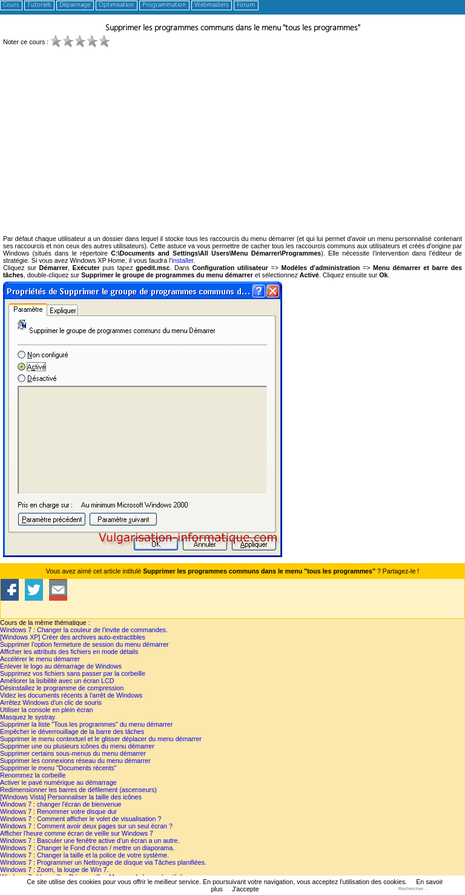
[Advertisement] (232, 144)
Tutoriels (39, 5)
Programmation (164, 5)
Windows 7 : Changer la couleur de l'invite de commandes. (84, 629)
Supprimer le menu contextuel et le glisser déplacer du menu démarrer (101, 738)
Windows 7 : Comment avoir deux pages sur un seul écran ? (86, 826)
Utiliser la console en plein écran (46, 709)
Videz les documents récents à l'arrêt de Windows (71, 695)
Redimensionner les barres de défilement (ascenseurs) (78, 789)
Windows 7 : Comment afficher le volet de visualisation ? (80, 818)
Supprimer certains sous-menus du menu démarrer (73, 753)
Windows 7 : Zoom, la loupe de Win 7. (54, 869)
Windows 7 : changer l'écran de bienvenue (60, 804)
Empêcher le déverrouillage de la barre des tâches (72, 731)
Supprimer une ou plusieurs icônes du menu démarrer (77, 746)
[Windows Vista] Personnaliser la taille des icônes (71, 797)
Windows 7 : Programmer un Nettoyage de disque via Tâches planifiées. (103, 862)
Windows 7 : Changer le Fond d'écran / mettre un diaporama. (87, 847)
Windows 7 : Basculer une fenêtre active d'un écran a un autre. (89, 840)
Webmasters (211, 5)
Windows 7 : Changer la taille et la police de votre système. (84, 855)
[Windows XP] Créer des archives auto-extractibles (72, 637)
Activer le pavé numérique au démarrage (58, 782)
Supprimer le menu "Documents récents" (58, 767)
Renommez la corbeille (32, 775)
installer (182, 260)
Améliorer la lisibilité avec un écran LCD (57, 680)
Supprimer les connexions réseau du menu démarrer (75, 760)
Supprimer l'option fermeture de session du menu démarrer (84, 644)
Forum (246, 5)
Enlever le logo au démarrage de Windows (61, 666)
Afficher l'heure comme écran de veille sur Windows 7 (76, 833)
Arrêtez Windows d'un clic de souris (51, 702)
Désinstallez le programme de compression (62, 688)
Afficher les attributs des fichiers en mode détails (69, 651)
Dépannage (74, 5)
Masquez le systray (27, 717)
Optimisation (116, 5)
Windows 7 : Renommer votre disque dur (58, 811)
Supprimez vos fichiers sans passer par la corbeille (72, 673)
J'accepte (245, 889)
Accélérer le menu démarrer (40, 658)
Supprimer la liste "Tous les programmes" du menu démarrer (86, 724)
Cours (11, 5)
